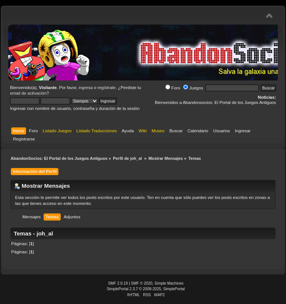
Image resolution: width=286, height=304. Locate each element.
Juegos (193, 88)
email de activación (28, 93)
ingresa (86, 87)
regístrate (107, 87)
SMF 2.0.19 (118, 283)
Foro (172, 88)
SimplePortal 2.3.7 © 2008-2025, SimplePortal (146, 289)
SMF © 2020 (142, 283)
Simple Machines (169, 283)
